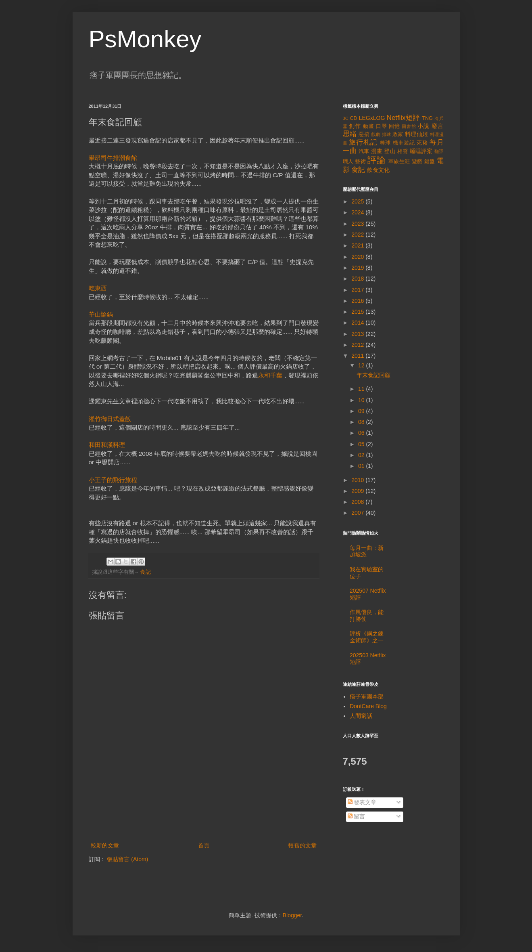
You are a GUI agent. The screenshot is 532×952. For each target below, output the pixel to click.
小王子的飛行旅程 (113, 479)
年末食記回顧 (373, 375)
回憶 (394, 126)
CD (353, 118)
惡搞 (364, 134)
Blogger (292, 915)
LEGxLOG (372, 118)
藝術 (360, 161)
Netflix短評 (403, 118)
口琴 (381, 126)
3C (345, 118)
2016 (358, 301)
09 (362, 411)
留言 (356, 816)
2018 (358, 278)
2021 (358, 245)
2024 (358, 212)
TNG (427, 118)
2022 (358, 234)
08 (362, 422)
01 (362, 466)
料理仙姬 (416, 134)
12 (362, 365)
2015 (358, 311)
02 (362, 455)
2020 (358, 257)
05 (362, 444)
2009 (358, 491)
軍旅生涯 (399, 161)
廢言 (438, 126)
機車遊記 (404, 143)
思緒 (350, 134)
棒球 (385, 143)
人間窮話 (361, 716)
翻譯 (439, 151)
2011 (358, 355)
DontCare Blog (368, 706)
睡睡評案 (421, 151)
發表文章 (362, 802)
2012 (358, 345)
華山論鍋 (101, 314)
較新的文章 (105, 845)
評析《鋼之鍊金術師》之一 (367, 637)
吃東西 (98, 288)
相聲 (402, 151)
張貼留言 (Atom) (127, 859)
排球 (386, 134)
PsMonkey (145, 38)
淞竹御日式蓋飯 (110, 418)
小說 (423, 126)
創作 (355, 126)
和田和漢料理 (107, 444)
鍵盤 (429, 161)
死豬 (422, 143)
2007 (358, 513)
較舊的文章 (302, 845)
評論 (376, 160)
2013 (358, 334)
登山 (390, 151)
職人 (348, 161)
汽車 (364, 151)
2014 (358, 322)
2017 (358, 290)
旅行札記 (363, 142)
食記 (145, 572)
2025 (358, 201)
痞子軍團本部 (367, 696)
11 (362, 389)
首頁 (203, 845)
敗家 (397, 134)
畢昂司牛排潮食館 (113, 157)
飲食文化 (378, 170)
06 (362, 433)
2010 (358, 480)
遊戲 (417, 161)
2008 (358, 502)
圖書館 (409, 126)
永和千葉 (270, 375)
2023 (358, 223)
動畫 (368, 126)
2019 (358, 267)
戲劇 (375, 134)
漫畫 (377, 151)
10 (362, 400)
